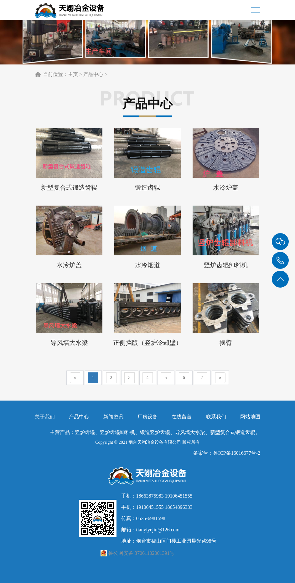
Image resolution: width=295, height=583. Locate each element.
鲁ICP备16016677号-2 (236, 453)
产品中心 (93, 74)
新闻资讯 (113, 416)
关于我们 (45, 416)
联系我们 (216, 416)
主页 (73, 74)
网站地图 (250, 416)
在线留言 (182, 416)
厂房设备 (147, 416)
